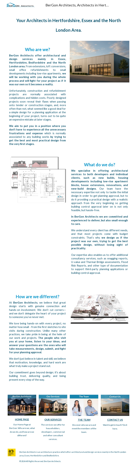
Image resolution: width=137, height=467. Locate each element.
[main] (69, 24)
